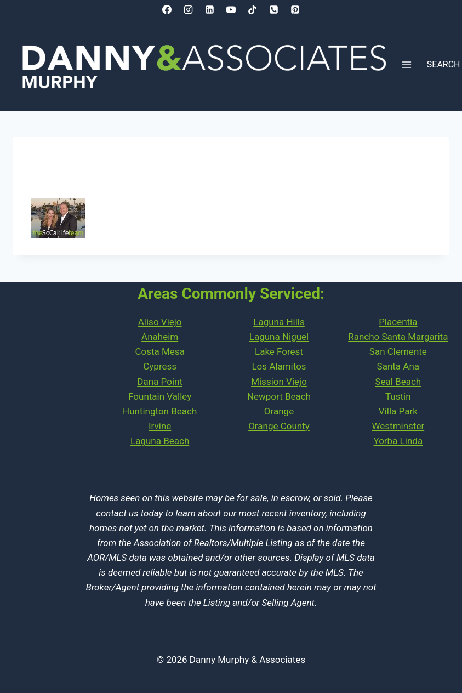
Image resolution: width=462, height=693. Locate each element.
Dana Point (159, 381)
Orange (279, 411)
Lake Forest (279, 351)
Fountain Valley (159, 396)
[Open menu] (407, 64)
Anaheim (159, 336)
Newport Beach (279, 396)
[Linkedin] (209, 9)
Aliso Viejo (160, 321)
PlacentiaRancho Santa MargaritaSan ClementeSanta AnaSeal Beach (398, 351)
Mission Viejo (279, 381)
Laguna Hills (278, 321)
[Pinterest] (295, 9)
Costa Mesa (159, 351)
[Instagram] (188, 9)
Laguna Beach (159, 440)
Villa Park (398, 411)
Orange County (279, 426)
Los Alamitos (279, 366)
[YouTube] (231, 9)
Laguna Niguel (279, 336)
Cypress (159, 366)
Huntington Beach (160, 411)
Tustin (398, 396)
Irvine (160, 426)
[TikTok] (252, 9)
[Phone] (274, 9)
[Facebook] (166, 9)
